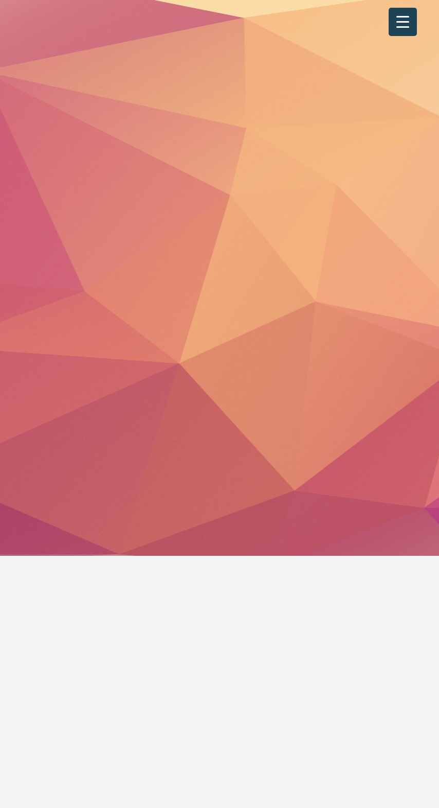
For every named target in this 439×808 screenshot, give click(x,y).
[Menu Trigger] (403, 22)
